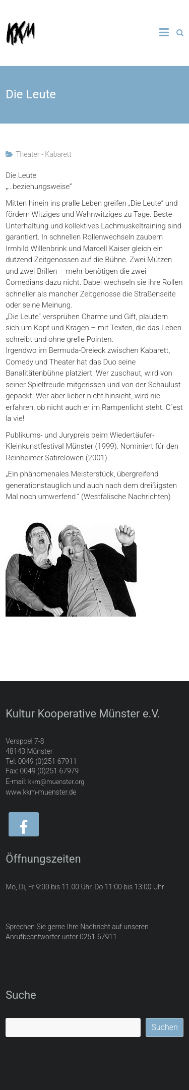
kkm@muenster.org (56, 781)
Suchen (164, 1027)
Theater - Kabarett (44, 154)
